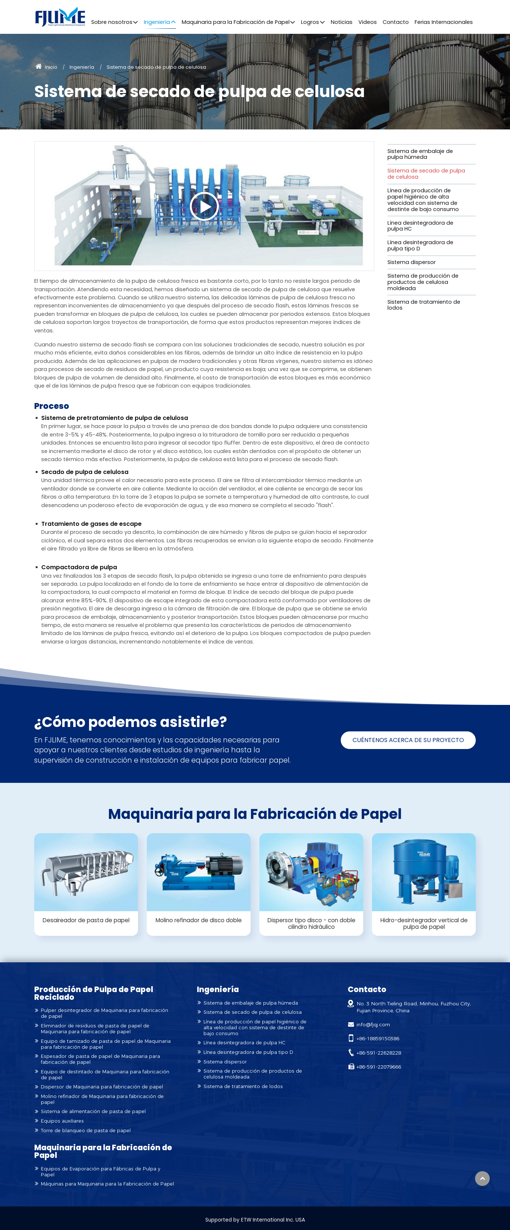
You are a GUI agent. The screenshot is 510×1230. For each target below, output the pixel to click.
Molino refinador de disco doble (199, 920)
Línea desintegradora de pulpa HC (420, 226)
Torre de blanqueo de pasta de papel (86, 1130)
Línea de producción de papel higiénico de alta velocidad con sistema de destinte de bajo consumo (423, 200)
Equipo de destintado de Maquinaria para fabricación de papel (105, 1074)
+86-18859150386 (378, 1038)
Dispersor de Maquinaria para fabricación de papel (102, 1087)
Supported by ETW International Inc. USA (255, 1219)
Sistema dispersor (411, 262)
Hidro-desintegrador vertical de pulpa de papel (424, 923)
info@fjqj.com (373, 1024)
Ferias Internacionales (444, 22)
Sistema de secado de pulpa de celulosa (426, 174)
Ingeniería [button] (157, 22)
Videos (367, 22)
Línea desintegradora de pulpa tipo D (420, 245)
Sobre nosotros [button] (111, 22)
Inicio (46, 67)
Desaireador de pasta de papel (86, 920)
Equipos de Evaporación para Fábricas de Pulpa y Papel (100, 1171)
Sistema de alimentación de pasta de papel (93, 1111)
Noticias (342, 22)
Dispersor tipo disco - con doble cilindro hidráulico (311, 923)
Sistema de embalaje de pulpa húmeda (420, 154)
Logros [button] (310, 22)
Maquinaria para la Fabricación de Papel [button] (236, 22)
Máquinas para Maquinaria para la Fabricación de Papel (107, 1184)
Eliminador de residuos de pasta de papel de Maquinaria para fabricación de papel (95, 1028)
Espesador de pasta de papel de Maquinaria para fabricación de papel (100, 1059)
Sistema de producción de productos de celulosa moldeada (422, 282)
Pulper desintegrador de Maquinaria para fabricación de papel (104, 1013)
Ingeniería (82, 67)
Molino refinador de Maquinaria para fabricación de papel (102, 1099)
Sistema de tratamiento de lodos (423, 305)
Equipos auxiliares (62, 1121)
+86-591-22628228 (379, 1053)
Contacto (396, 22)
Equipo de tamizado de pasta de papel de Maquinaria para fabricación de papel (106, 1044)
